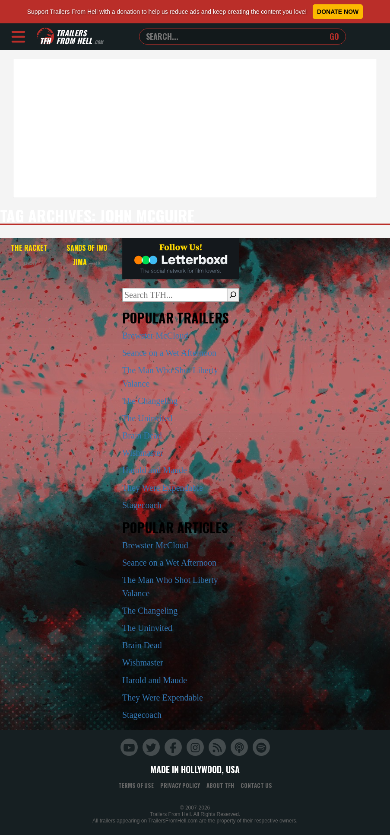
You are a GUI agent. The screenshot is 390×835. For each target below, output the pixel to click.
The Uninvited (147, 418)
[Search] (233, 294)
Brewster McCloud (155, 335)
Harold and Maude (154, 470)
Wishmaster (142, 452)
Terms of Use (136, 785)
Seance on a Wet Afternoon (169, 353)
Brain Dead (142, 435)
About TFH (220, 785)
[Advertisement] (195, 128)
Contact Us (256, 785)
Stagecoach (142, 505)
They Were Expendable (162, 488)
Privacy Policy (180, 785)
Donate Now (337, 11)
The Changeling (150, 401)
